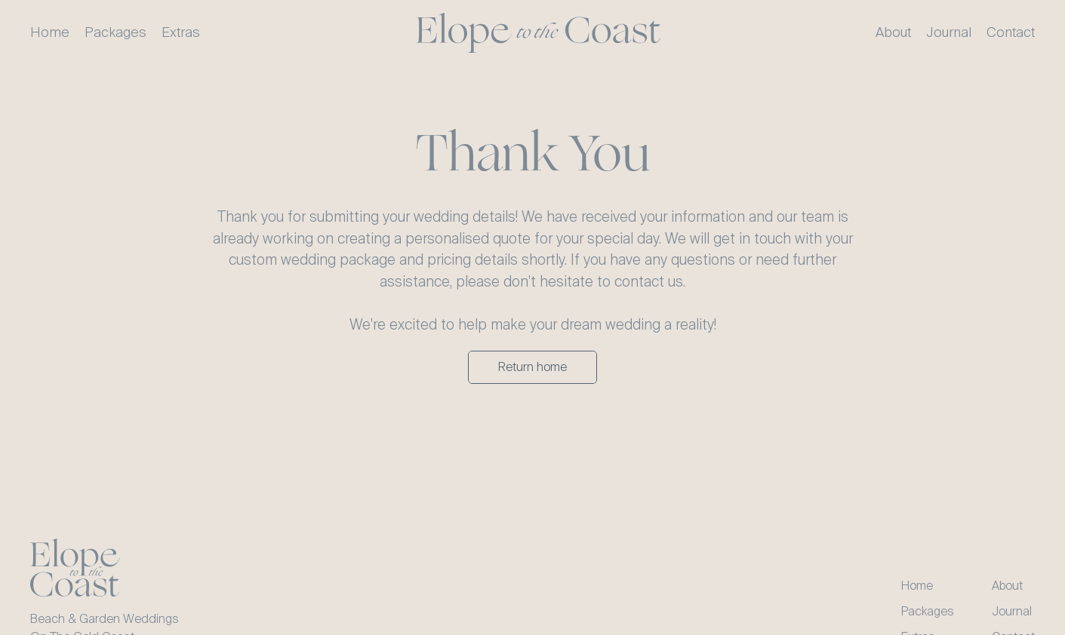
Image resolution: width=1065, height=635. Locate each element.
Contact (1011, 32)
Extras (181, 32)
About (1007, 586)
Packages (927, 611)
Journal (1012, 611)
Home (917, 586)
